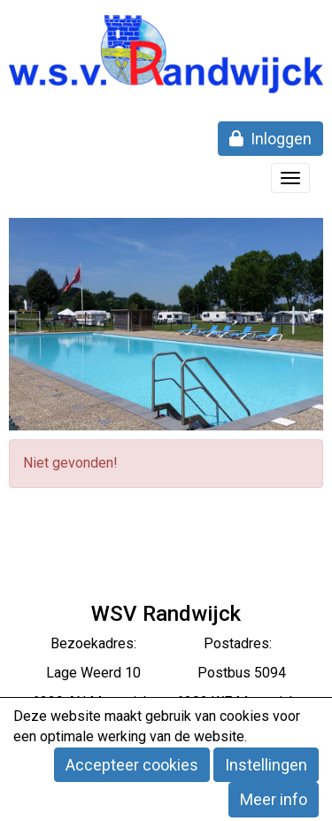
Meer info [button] (273, 799)
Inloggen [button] (270, 138)
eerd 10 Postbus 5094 (189, 672)
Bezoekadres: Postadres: (166, 643)
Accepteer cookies (132, 764)
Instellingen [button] (266, 764)
